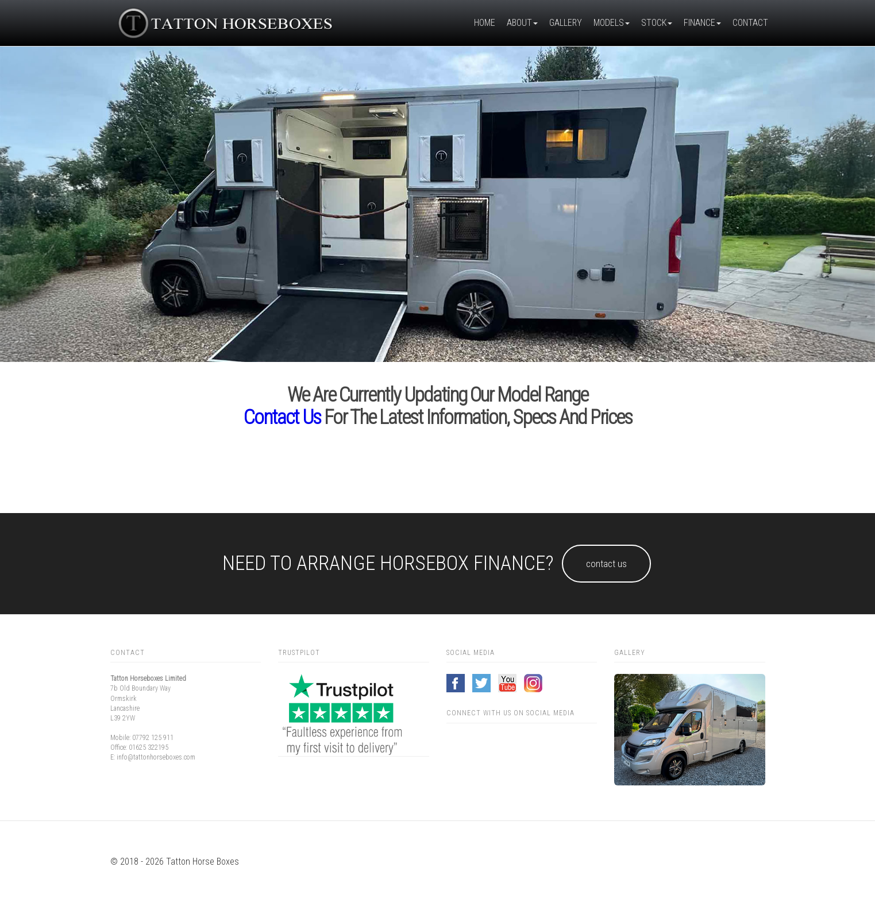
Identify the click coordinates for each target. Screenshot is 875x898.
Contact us (282, 417)
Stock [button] (656, 22)
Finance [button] (702, 22)
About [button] (522, 22)
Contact (750, 22)
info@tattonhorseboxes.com (156, 757)
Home (484, 22)
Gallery (565, 22)
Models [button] (611, 22)
